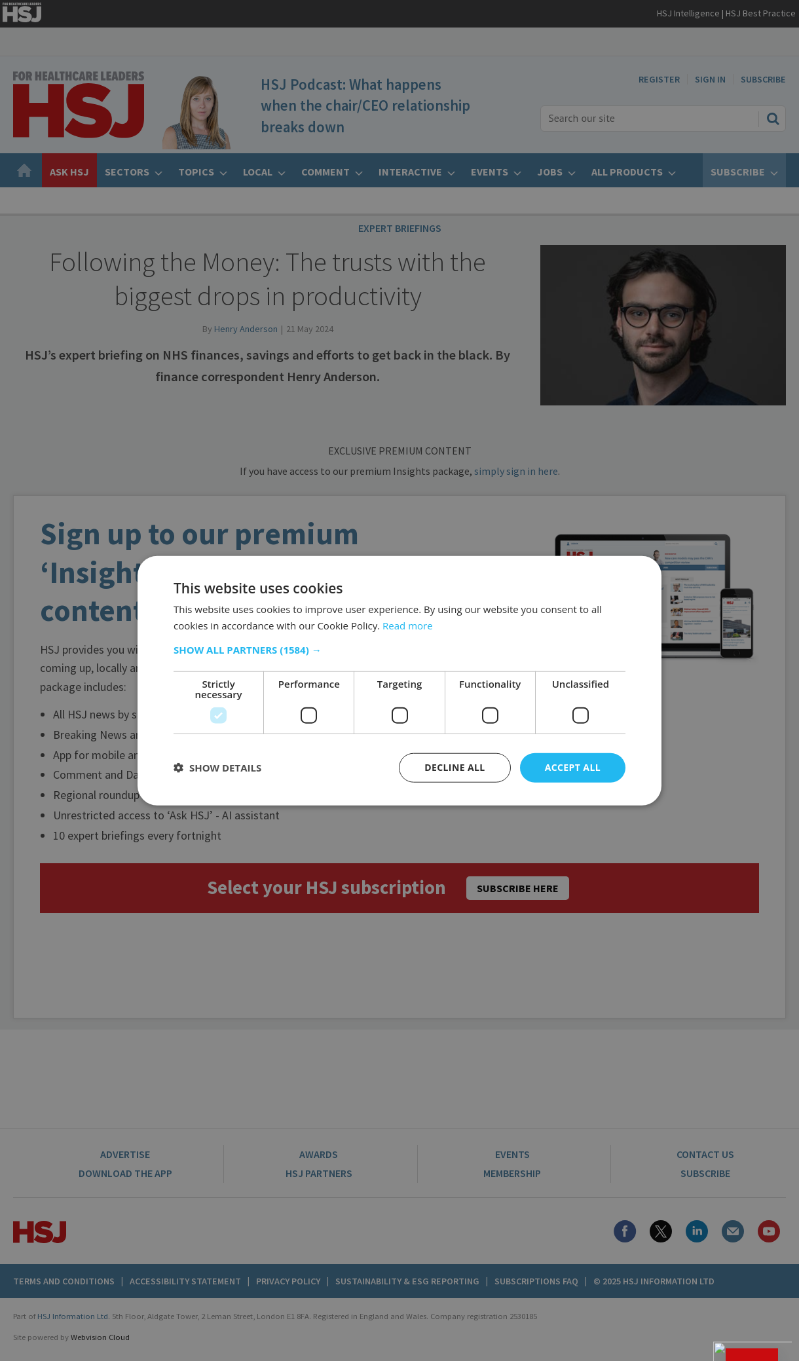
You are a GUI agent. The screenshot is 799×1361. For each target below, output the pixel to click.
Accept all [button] (573, 767)
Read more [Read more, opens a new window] (407, 625)
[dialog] (399, 680)
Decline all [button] (454, 767)
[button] (399, 650)
